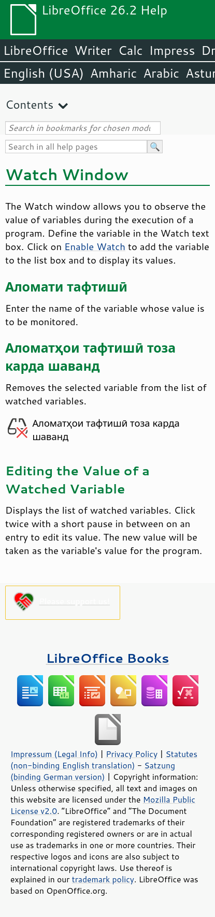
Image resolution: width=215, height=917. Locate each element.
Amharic (113, 73)
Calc (130, 50)
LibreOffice (35, 50)
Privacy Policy (131, 754)
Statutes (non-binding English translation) (103, 759)
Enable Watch (94, 246)
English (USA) (43, 73)
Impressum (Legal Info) (54, 754)
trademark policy (103, 879)
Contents (29, 104)
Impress (172, 50)
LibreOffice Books (107, 658)
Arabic (161, 73)
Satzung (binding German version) (92, 771)
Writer (92, 50)
